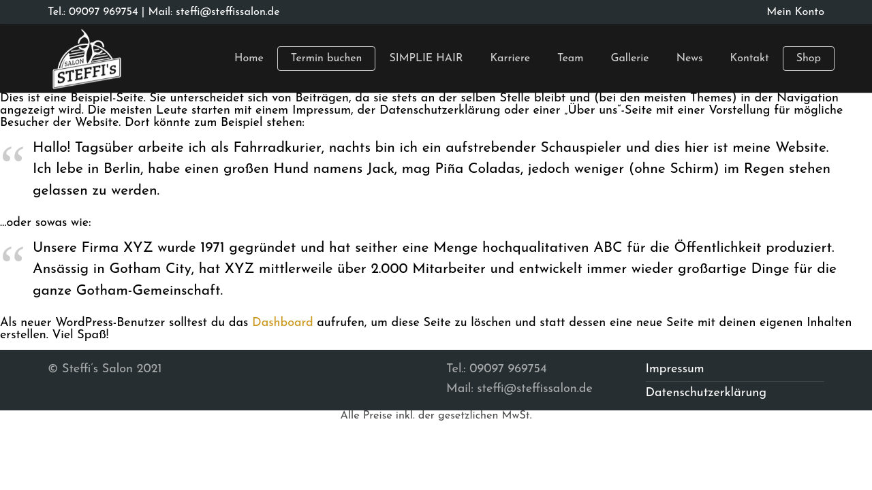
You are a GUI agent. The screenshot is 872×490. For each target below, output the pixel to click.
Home (249, 58)
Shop (808, 58)
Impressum (675, 369)
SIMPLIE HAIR (426, 58)
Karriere (510, 58)
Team (570, 58)
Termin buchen (326, 58)
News (689, 58)
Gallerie (629, 58)
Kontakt (749, 58)
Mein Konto (795, 12)
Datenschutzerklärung (706, 393)
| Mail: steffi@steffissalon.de (209, 12)
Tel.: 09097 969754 (93, 12)
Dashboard (282, 322)
